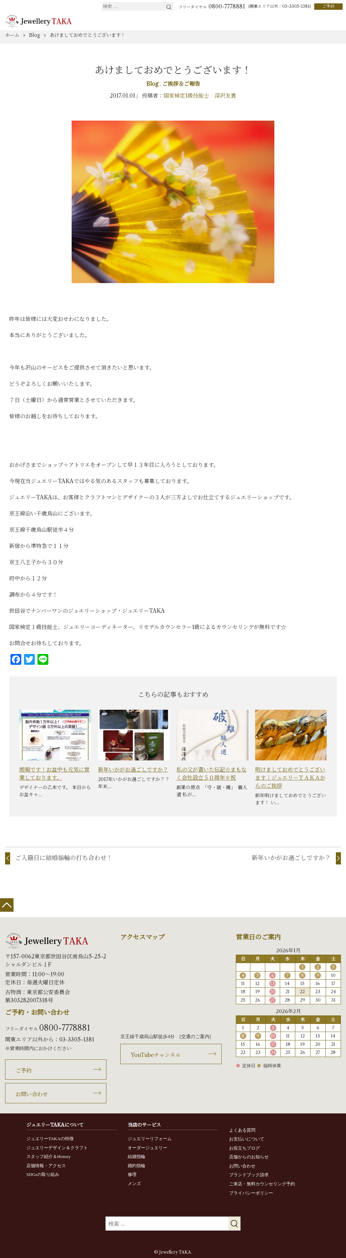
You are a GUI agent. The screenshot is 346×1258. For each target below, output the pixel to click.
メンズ (134, 1183)
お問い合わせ (32, 1094)
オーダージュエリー (147, 1147)
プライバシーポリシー (251, 1193)
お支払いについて (246, 1138)
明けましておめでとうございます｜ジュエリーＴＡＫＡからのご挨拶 (290, 777)
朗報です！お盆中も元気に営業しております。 (54, 773)
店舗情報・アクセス (46, 1165)
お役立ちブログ (244, 1148)
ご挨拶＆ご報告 (181, 83)
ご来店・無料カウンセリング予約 (262, 1183)
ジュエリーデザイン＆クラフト (57, 1147)
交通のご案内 (195, 1036)
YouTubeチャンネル (156, 1055)
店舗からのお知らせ (249, 1156)
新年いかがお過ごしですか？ (133, 769)
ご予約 (328, 6)
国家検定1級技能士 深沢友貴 (200, 95)
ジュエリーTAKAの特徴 (50, 1138)
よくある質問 (242, 1130)
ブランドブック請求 (249, 1174)
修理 (132, 1174)
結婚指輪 (136, 1156)
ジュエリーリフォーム (150, 1138)
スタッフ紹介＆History (48, 1156)
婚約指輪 (136, 1165)
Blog (152, 83)
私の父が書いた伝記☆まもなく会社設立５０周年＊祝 (211, 773)
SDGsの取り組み (42, 1174)
